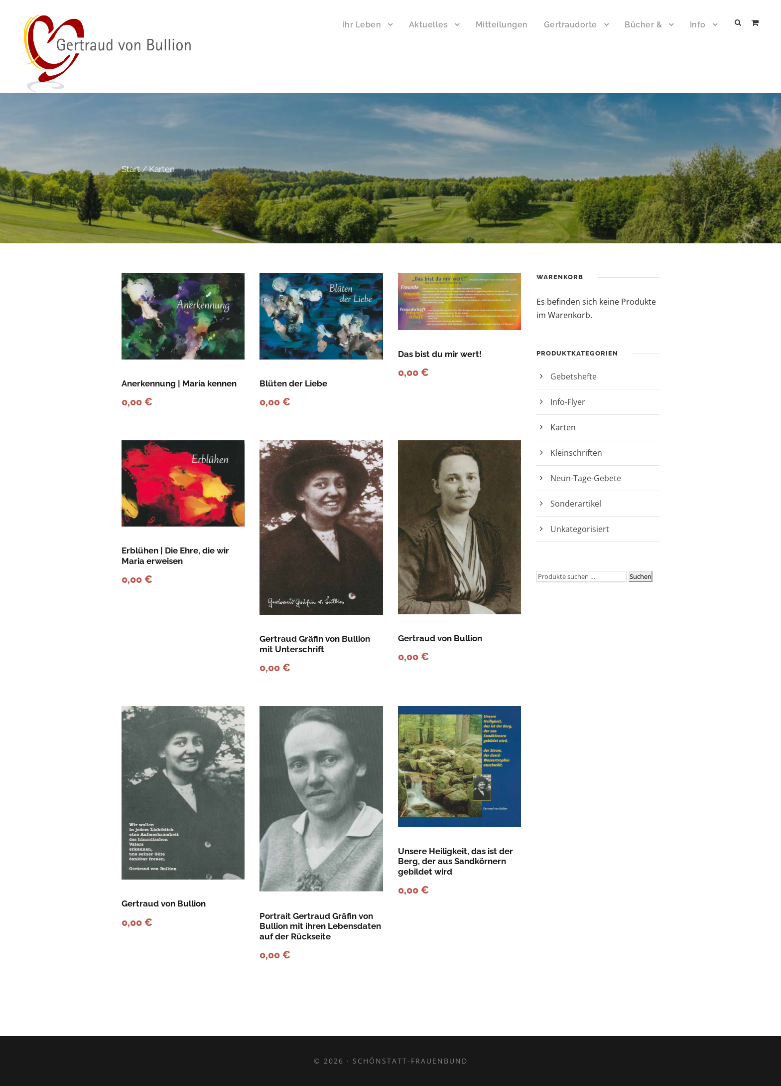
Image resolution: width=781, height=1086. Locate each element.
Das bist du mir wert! (440, 354)
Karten (563, 427)
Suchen (640, 576)
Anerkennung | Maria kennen (179, 383)
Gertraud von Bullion (440, 638)
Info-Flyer (567, 401)
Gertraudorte (570, 24)
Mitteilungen (502, 24)
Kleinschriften (576, 452)
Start (131, 169)
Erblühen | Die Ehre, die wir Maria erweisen (175, 555)
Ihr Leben (362, 24)
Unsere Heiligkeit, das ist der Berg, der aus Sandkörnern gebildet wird (455, 861)
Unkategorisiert (579, 529)
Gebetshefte (573, 376)
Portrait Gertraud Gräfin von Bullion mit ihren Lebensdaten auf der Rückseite (320, 926)
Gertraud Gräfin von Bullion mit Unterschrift (315, 644)
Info (698, 24)
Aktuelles (428, 24)
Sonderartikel (575, 503)
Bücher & (643, 24)
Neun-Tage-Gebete (585, 478)
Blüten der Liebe (293, 383)
